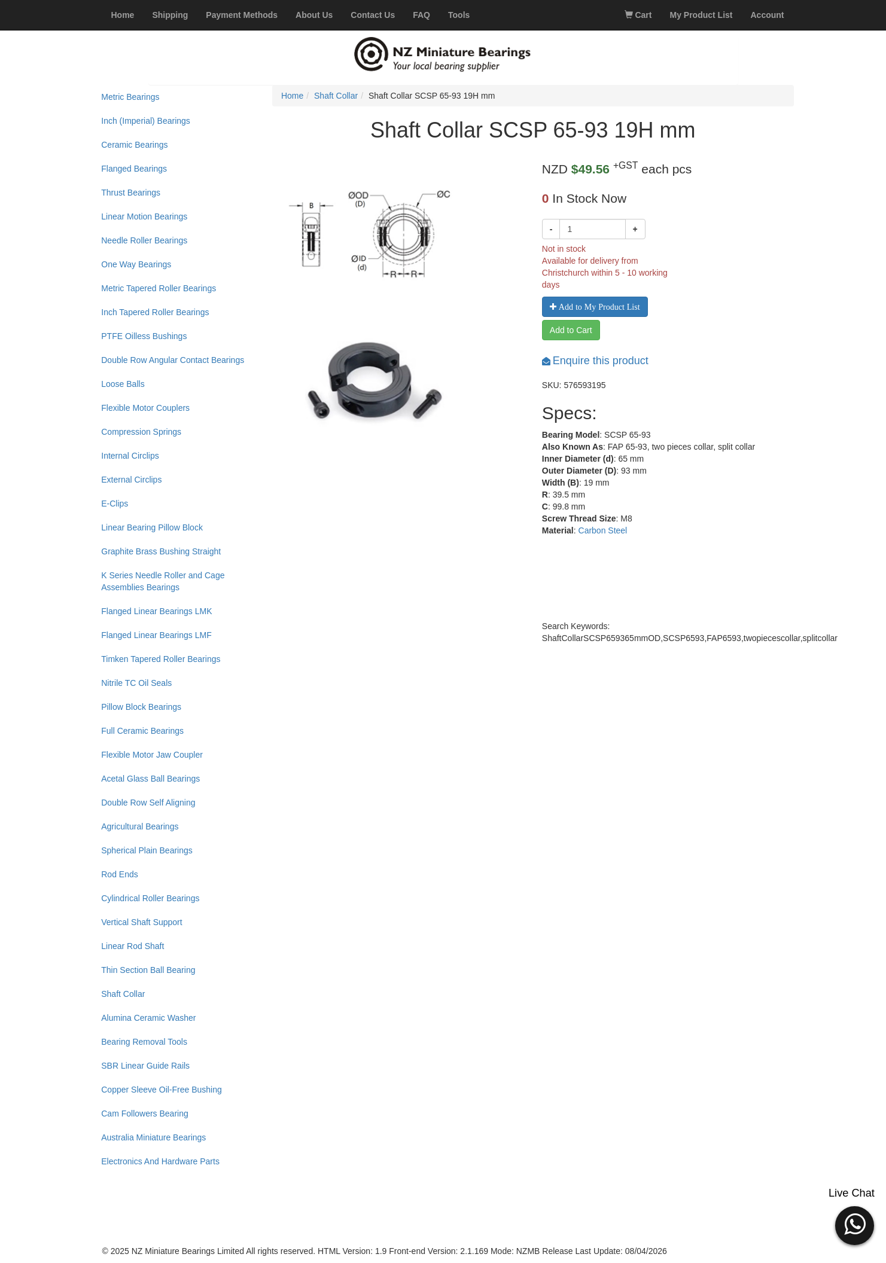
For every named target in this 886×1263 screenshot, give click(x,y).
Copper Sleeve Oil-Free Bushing (161, 1089)
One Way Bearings (136, 264)
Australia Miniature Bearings (153, 1137)
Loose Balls (122, 384)
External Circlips (131, 479)
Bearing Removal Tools (144, 1042)
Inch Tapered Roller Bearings (155, 312)
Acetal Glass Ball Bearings (150, 778)
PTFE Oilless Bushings (144, 336)
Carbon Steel (603, 530)
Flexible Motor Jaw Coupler (152, 754)
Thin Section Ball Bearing (148, 970)
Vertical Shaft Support (141, 922)
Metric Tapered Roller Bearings (158, 288)
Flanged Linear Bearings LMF (156, 635)
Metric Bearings (130, 97)
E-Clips (114, 503)
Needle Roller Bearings (144, 240)
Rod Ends (119, 874)
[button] (854, 1224)
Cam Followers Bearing (144, 1113)
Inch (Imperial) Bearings (145, 121)
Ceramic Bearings (134, 145)
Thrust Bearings (130, 192)
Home (292, 95)
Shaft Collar (123, 994)
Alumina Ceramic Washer (148, 1018)
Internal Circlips (130, 455)
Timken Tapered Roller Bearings (160, 659)
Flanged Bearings (134, 168)
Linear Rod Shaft (132, 946)
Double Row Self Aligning (148, 802)
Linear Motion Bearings (144, 216)
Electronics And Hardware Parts (160, 1161)
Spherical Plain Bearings (147, 850)
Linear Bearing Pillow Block (152, 527)
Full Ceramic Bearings (142, 731)
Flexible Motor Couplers (145, 408)
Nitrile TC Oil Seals (136, 683)
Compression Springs (141, 432)
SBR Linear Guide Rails (145, 1065)
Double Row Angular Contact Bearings (172, 360)
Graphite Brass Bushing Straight (161, 551)
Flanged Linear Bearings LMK (156, 611)
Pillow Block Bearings (141, 707)
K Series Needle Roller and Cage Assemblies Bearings (162, 581)
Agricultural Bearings (139, 826)
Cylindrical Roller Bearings (150, 898)
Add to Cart (571, 330)
